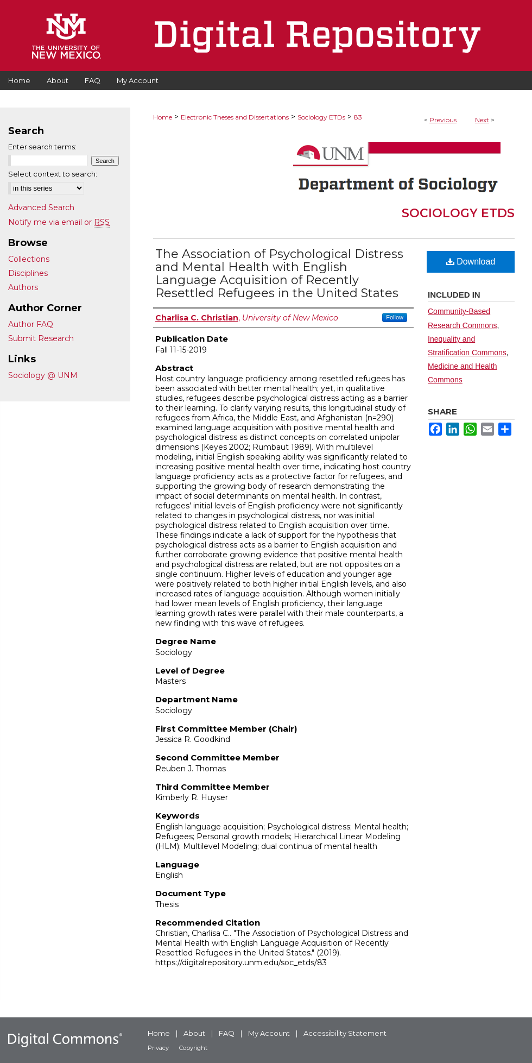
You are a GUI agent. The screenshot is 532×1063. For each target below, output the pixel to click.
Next (482, 120)
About (194, 1033)
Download (471, 261)
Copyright (193, 1048)
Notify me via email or (59, 222)
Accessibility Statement (345, 1033)
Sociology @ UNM (43, 375)
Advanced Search (41, 207)
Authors (23, 287)
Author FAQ (30, 324)
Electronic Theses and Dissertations (235, 117)
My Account (269, 1033)
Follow (394, 317)
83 (358, 117)
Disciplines (28, 273)
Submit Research (41, 338)
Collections (28, 259)
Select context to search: (52, 173)
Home (162, 117)
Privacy (158, 1048)
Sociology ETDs (321, 117)
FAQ (227, 1033)
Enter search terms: (42, 146)
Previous (443, 120)
